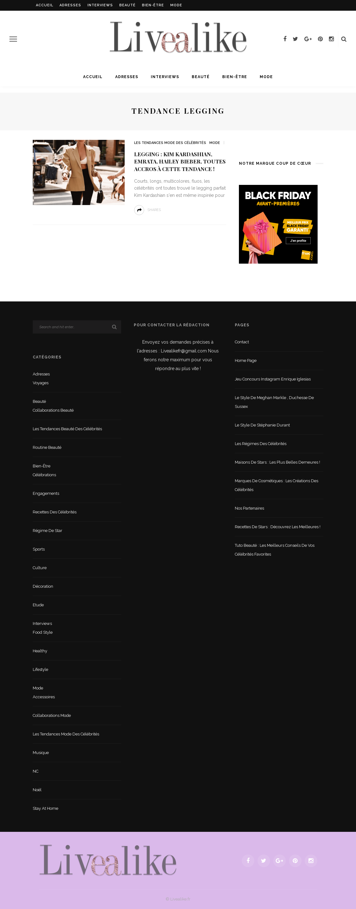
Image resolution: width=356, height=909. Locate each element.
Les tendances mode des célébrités (170, 143)
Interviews (100, 5)
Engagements (46, 493)
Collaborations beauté (53, 410)
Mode (176, 5)
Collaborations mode (52, 715)
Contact (242, 342)
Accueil (44, 5)
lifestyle (40, 669)
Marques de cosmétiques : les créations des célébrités (276, 485)
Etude (38, 605)
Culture (40, 567)
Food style (43, 632)
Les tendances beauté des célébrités (67, 428)
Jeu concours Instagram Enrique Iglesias (273, 379)
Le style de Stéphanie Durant (262, 425)
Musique (41, 752)
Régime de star (47, 530)
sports (39, 549)
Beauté (127, 5)
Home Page (246, 360)
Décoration (43, 586)
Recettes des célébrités (54, 512)
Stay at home (45, 808)
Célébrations (44, 474)
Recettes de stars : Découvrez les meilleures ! (277, 526)
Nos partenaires (249, 508)
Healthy (40, 651)
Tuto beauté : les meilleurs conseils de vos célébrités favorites (274, 550)
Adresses (70, 5)
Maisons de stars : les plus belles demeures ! (277, 462)
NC (35, 771)
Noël (37, 789)
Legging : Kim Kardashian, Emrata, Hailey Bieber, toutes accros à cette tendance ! (180, 162)
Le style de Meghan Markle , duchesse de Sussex (274, 402)
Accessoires (44, 697)
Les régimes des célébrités (260, 443)
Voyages (40, 382)
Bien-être (153, 5)
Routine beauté (47, 447)
